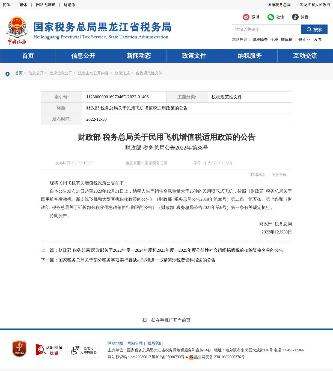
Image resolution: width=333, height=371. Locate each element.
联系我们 (155, 343)
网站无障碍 (45, 5)
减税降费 (260, 40)
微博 (255, 17)
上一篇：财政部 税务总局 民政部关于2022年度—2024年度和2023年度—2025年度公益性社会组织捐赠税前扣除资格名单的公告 (162, 250)
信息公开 (83, 55)
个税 (274, 40)
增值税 (286, 40)
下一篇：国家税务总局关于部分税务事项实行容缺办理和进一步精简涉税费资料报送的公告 (128, 260)
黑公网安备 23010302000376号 (217, 357)
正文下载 (279, 175)
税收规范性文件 (149, 73)
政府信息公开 (60, 73)
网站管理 (135, 343)
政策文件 (194, 55)
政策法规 (122, 73)
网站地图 (115, 343)
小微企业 (302, 40)
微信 (280, 17)
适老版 (69, 5)
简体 (6, 5)
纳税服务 (250, 55)
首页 (28, 55)
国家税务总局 (279, 5)
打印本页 (258, 175)
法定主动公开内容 (93, 73)
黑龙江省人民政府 (315, 5)
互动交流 (305, 55)
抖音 (304, 17)
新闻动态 (139, 55)
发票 (318, 40)
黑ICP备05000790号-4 (170, 357)
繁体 (23, 5)
